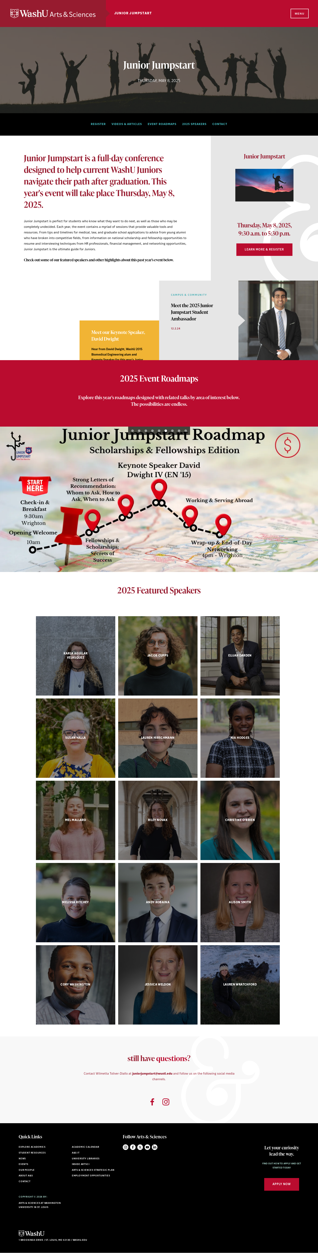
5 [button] (159, 431)
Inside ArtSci (81, 1164)
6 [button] (165, 431)
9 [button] (185, 431)
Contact (219, 124)
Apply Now (282, 1184)
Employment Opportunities (91, 1176)
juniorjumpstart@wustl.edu (152, 1073)
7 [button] (172, 431)
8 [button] (179, 431)
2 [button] (16, 350)
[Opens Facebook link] (152, 1102)
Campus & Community (189, 295)
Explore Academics (32, 1147)
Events (23, 1164)
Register (98, 124)
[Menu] (299, 14)
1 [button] (9, 350)
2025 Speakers (194, 124)
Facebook (132, 1147)
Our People (27, 1170)
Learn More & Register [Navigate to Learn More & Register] (264, 249)
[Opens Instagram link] (165, 1102)
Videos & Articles (127, 124)
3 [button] (145, 431)
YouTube (147, 1147)
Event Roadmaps (162, 124)
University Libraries (86, 1159)
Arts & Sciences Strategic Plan (93, 1170)
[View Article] (192, 312)
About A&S (26, 1176)
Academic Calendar (85, 1147)
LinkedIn (154, 1147)
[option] (264, 187)
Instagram (125, 1147)
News (22, 1159)
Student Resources (32, 1153)
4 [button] (152, 431)
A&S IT (76, 1153)
